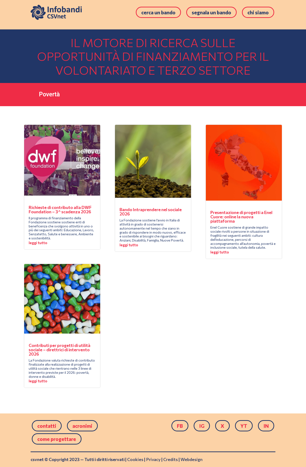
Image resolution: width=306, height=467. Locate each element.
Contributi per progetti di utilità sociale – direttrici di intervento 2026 (59, 350)
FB (180, 426)
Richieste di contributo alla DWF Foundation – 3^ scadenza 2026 (60, 209)
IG (201, 426)
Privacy (153, 459)
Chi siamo (258, 12)
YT (243, 426)
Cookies (135, 459)
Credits (170, 459)
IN (266, 426)
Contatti (46, 426)
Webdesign (191, 459)
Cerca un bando (158, 12)
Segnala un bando (211, 12)
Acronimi (82, 426)
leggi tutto (38, 242)
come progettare (56, 439)
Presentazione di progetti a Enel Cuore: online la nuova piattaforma (241, 217)
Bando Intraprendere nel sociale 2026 (151, 211)
